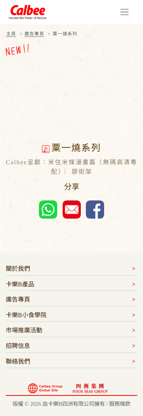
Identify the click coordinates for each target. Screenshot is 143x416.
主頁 (11, 34)
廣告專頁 (34, 34)
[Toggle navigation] (124, 12)
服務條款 (119, 404)
